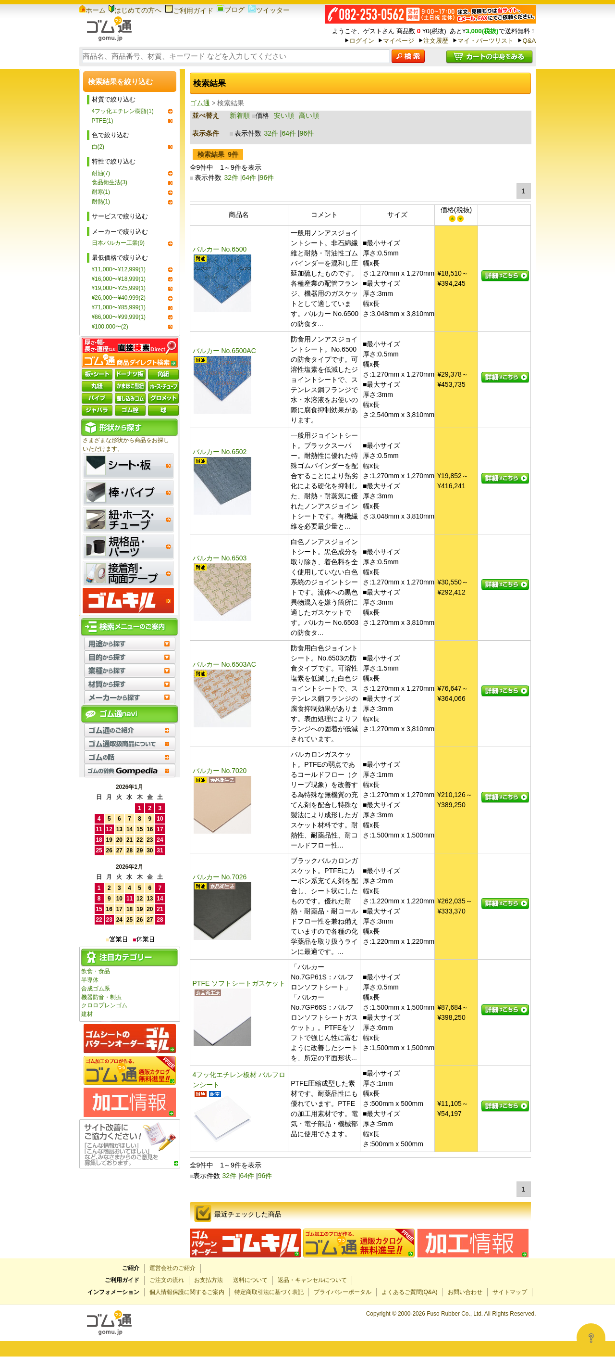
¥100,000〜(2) (110, 326)
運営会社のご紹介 (172, 1268)
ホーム (92, 10)
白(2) (98, 146)
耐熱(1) (101, 201)
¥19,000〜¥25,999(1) (119, 288)
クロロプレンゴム (104, 1005)
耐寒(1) (101, 192)
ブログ (231, 9)
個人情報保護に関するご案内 (186, 1292)
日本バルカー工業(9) (118, 243)
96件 (307, 133)
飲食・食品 (95, 971)
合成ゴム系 (95, 988)
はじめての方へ (135, 10)
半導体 (89, 980)
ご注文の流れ (166, 1280)
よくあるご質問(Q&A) (409, 1292)
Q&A (529, 40)
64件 (289, 133)
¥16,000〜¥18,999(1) (119, 279)
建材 (87, 1014)
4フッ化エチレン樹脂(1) (123, 111)
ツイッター (269, 10)
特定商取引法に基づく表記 (269, 1292)
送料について (250, 1280)
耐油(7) (101, 173)
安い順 (284, 115)
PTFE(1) (102, 120)
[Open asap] (591, 1337)
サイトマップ (509, 1292)
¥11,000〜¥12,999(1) (119, 269)
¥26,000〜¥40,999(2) (119, 297)
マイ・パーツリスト (485, 40)
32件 (271, 133)
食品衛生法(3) (110, 182)
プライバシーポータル (342, 1292)
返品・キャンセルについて (312, 1280)
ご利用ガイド (189, 10)
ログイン (361, 40)
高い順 (309, 115)
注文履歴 (435, 40)
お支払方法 (208, 1280)
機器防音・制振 (101, 997)
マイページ (398, 40)
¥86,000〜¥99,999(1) (119, 317)
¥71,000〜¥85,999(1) (119, 307)
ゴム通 (200, 103)
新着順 (240, 115)
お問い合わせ (465, 1292)
